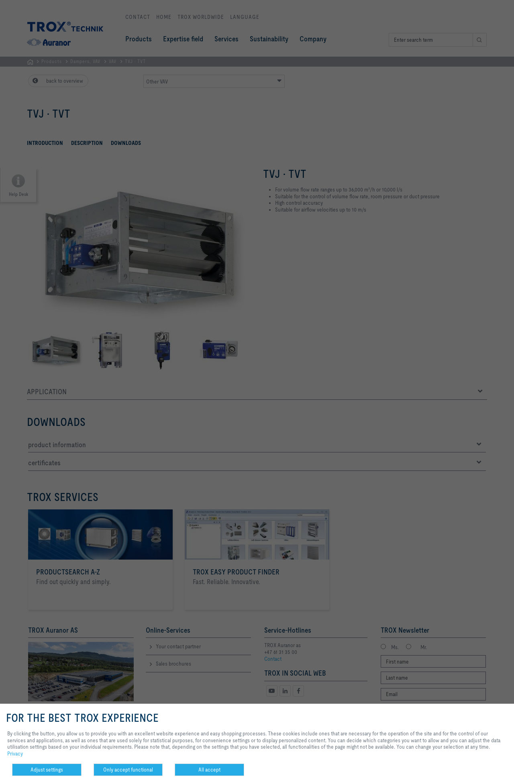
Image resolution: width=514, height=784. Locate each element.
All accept (209, 769)
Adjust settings (47, 769)
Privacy (15, 753)
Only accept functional (128, 769)
